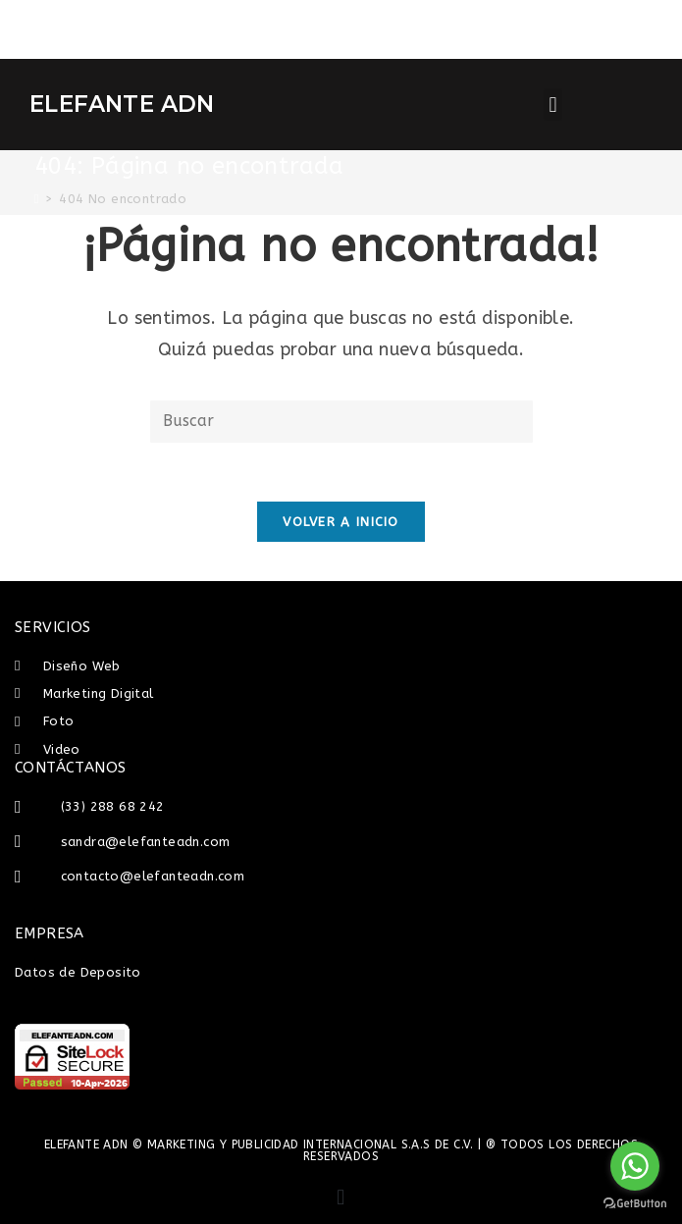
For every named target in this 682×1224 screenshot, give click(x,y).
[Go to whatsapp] (634, 1166)
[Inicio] (36, 198)
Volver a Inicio (341, 521)
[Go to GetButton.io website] (634, 1203)
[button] (553, 104)
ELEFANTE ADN (122, 104)
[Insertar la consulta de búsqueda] (341, 421)
